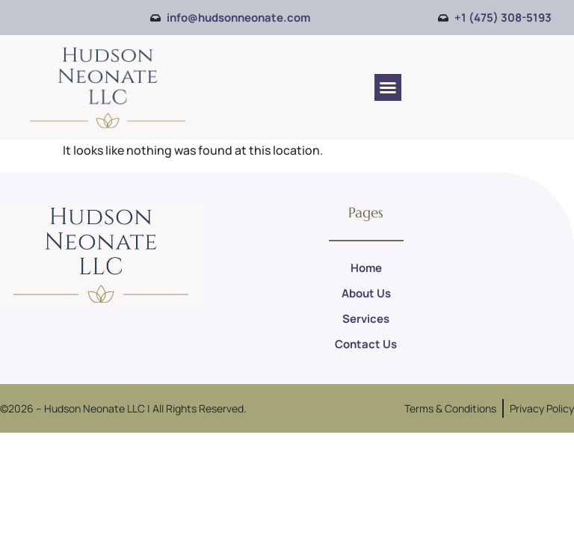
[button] (387, 87)
